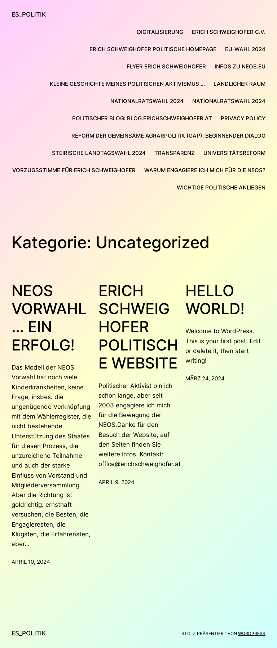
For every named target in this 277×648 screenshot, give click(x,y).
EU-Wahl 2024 (245, 49)
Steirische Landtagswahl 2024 (99, 152)
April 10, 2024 (31, 561)
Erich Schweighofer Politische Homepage (152, 49)
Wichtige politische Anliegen (221, 187)
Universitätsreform (234, 152)
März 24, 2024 (205, 378)
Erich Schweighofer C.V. (228, 31)
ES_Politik (29, 14)
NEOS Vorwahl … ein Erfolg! (49, 318)
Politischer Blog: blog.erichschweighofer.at (142, 118)
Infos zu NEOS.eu (240, 66)
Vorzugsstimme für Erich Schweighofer (74, 170)
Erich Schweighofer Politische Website (138, 327)
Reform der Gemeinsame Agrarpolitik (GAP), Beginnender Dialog (168, 135)
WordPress (251, 633)
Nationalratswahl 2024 (147, 101)
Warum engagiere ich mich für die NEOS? (204, 170)
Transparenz (174, 152)
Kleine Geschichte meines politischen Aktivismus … (127, 83)
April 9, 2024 (116, 482)
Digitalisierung (160, 31)
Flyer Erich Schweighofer (166, 66)
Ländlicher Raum (239, 83)
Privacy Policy (243, 118)
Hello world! (215, 300)
